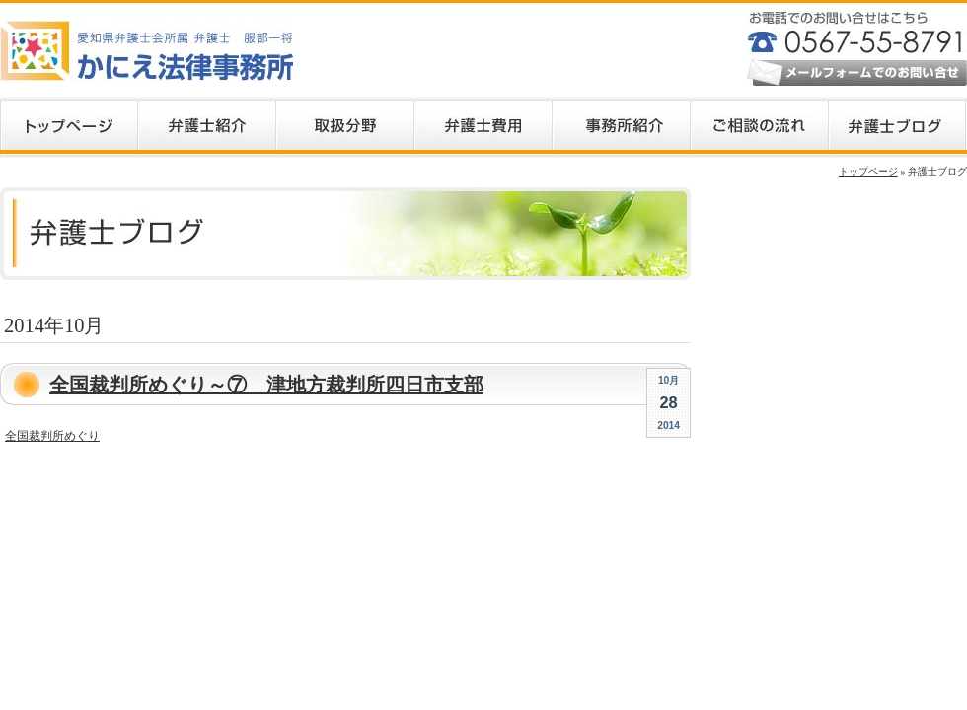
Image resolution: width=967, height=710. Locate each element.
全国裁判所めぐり (52, 436)
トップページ (868, 171)
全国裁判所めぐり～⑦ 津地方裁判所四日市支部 (266, 384)
